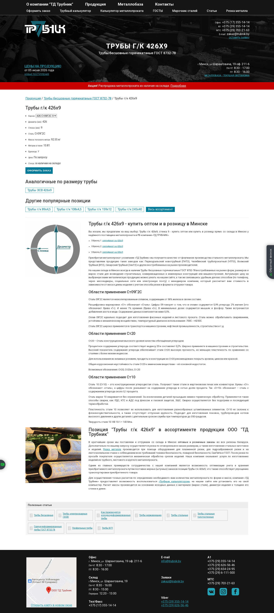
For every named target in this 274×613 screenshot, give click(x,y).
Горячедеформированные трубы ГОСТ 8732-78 (48, 528)
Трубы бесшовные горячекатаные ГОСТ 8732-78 (77, 98)
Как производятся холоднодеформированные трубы (115, 515)
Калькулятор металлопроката (121, 11)
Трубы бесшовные (43, 515)
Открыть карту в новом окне (51, 605)
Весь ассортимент (160, 209)
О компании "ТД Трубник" (49, 4)
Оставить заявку (239, 38)
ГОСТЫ (158, 11)
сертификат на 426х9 (112, 240)
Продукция (95, 4)
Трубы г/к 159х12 (99, 209)
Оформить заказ (38, 11)
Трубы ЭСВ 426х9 (39, 190)
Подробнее (178, 86)
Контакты (164, 4)
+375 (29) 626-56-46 (174, 605)
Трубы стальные (179, 515)
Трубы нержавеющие (150, 515)
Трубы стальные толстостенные (206, 515)
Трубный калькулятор (75, 11)
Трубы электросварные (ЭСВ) (75, 515)
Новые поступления (37, 74)
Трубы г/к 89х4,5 (39, 209)
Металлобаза (130, 4)
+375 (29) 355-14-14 (174, 601)
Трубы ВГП (107, 528)
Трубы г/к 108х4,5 (69, 209)
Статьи (212, 11)
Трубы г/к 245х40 (130, 209)
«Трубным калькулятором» (174, 481)
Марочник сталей (184, 11)
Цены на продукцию (43, 66)
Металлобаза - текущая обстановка (227, 75)
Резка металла (237, 11)
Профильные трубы (82, 528)
